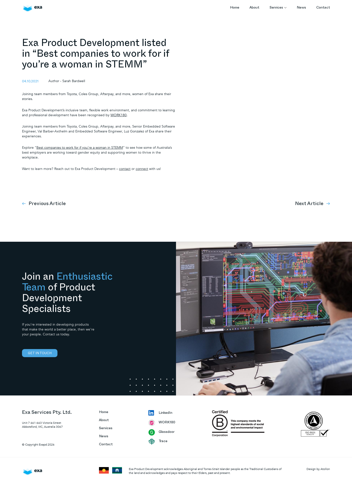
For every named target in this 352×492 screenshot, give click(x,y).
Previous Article (44, 204)
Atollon (325, 469)
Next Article (312, 204)
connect (142, 172)
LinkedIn (160, 413)
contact (125, 172)
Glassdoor (161, 432)
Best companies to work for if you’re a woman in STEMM (79, 151)
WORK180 (118, 118)
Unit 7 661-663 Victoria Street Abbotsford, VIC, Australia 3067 (42, 425)
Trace (157, 442)
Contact (323, 8)
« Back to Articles (316, 42)
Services (278, 8)
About (254, 8)
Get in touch (40, 358)
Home (234, 8)
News (301, 8)
